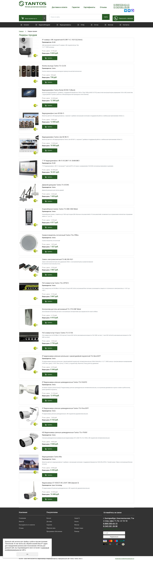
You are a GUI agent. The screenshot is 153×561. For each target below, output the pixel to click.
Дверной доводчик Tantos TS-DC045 (55, 185)
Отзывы (103, 7)
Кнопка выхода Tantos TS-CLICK (54, 66)
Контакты (126, 25)
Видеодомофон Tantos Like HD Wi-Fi (55, 137)
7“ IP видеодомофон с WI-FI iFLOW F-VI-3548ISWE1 (61, 161)
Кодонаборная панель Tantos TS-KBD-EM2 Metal (60, 209)
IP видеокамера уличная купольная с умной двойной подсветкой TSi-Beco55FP (71, 356)
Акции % (77, 518)
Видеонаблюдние (45, 25)
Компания (23, 512)
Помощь (76, 531)
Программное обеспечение (54, 531)
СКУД (76, 25)
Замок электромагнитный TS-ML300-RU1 (57, 259)
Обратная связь (51, 528)
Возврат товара (78, 528)
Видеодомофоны (62, 25)
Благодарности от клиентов (27, 525)
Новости (21, 521)
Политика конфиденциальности (124, 558)
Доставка (49, 521)
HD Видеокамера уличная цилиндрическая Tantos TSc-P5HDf (64, 432)
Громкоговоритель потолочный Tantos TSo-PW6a (60, 235)
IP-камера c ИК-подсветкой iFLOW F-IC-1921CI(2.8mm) (62, 40)
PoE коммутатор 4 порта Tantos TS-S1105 (57, 333)
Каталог (26, 25)
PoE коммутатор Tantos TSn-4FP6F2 (55, 283)
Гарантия (76, 7)
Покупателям (52, 512)
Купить (50, 58)
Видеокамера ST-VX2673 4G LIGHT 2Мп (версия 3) (60, 483)
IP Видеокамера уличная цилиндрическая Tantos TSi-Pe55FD (64, 382)
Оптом (92, 25)
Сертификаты (89, 7)
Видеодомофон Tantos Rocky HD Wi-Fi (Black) (58, 90)
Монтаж (109, 25)
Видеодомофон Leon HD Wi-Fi (53, 113)
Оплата (76, 521)
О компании (22, 518)
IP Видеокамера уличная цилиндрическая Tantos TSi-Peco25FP (65, 408)
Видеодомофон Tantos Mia (52, 457)
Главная (21, 31)
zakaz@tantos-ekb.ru (111, 529)
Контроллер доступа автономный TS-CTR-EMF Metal (61, 309)
